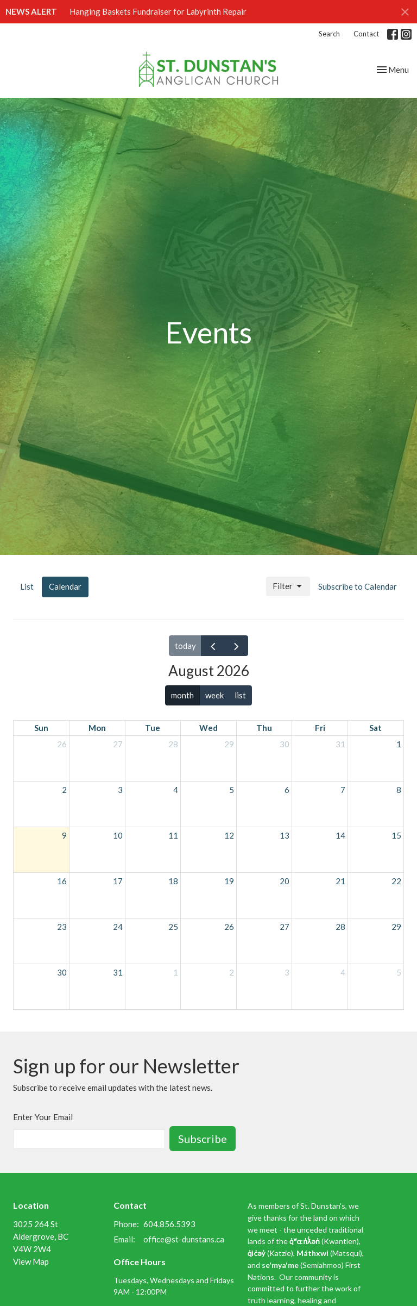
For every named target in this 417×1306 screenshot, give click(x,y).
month (182, 695)
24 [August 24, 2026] (118, 927)
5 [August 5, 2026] (231, 790)
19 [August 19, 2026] (229, 881)
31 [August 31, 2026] (118, 972)
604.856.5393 (169, 1224)
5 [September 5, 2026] (398, 972)
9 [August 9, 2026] (64, 835)
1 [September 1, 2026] (175, 972)
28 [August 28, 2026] (340, 927)
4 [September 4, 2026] (342, 972)
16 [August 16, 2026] (62, 881)
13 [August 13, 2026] (284, 835)
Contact (366, 33)
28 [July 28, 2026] (173, 744)
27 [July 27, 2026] (118, 744)
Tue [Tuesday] (152, 728)
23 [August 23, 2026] (62, 927)
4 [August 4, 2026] (175, 790)
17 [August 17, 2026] (118, 881)
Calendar (65, 586)
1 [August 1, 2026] (398, 744)
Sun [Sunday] (41, 728)
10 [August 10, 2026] (118, 835)
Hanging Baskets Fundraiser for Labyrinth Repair (158, 11)
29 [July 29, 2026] (229, 744)
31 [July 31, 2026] (340, 744)
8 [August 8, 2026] (398, 790)
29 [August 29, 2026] (396, 927)
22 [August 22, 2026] (396, 881)
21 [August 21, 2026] (340, 881)
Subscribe (202, 1138)
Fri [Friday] (320, 728)
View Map (31, 1261)
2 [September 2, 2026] (231, 972)
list (240, 695)
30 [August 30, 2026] (62, 972)
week (214, 695)
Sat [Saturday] (375, 728)
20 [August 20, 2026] (284, 881)
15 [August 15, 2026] (396, 835)
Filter (288, 586)
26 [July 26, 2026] (62, 744)
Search (329, 33)
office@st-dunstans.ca (183, 1239)
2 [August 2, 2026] (64, 790)
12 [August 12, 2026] (229, 835)
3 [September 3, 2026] (287, 972)
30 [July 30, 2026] (284, 744)
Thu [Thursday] (264, 728)
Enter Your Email (43, 1117)
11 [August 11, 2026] (173, 835)
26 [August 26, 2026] (229, 927)
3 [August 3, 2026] (120, 790)
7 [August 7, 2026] (342, 790)
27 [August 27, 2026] (284, 927)
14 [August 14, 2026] (340, 835)
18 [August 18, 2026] (173, 881)
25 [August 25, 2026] (173, 927)
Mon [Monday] (97, 728)
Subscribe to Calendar (357, 586)
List (27, 586)
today (185, 646)
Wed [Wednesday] (208, 728)
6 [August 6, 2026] (287, 790)
